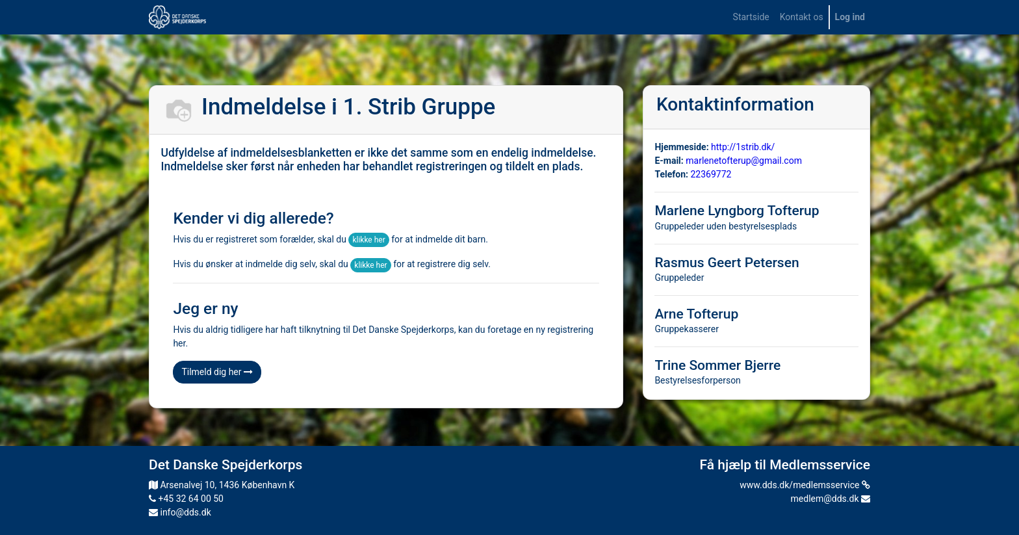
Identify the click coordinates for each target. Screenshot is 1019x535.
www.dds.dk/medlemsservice (805, 485)
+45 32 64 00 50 (186, 498)
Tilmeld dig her (217, 372)
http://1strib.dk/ (743, 147)
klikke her (368, 239)
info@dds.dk (180, 512)
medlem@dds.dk (830, 498)
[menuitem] (751, 17)
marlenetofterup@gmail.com (744, 160)
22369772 (710, 174)
